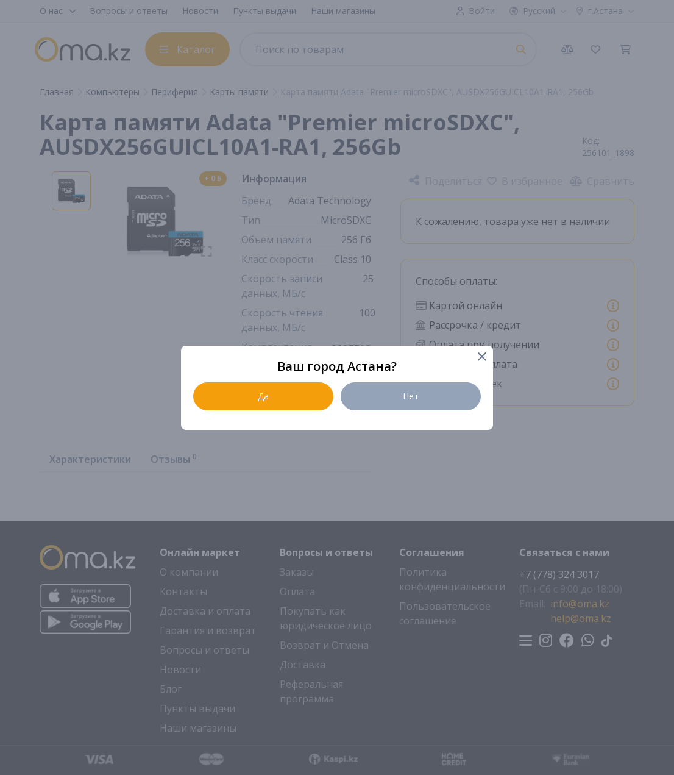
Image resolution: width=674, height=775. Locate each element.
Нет (411, 396)
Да (263, 396)
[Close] (481, 357)
